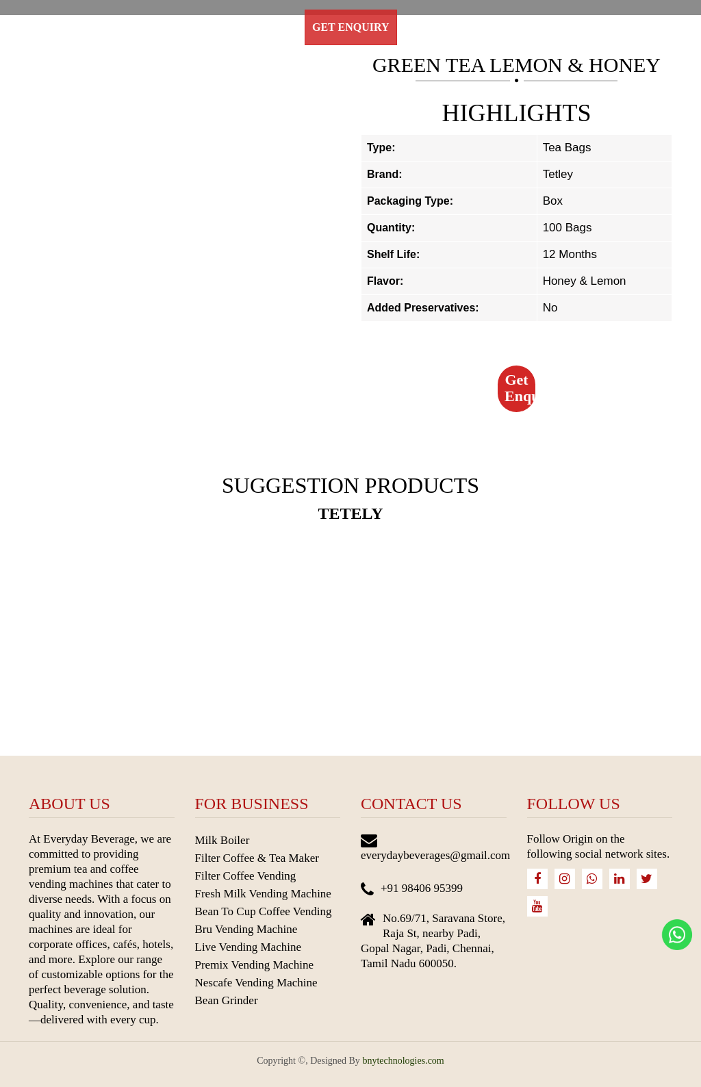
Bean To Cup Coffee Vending (263, 911)
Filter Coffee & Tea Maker (257, 858)
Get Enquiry (351, 27)
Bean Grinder (226, 1000)
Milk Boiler (222, 840)
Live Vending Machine (248, 947)
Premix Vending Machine (254, 964)
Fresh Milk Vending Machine (263, 893)
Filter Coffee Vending (245, 875)
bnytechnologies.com (403, 1061)
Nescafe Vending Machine (256, 982)
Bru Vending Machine (246, 929)
